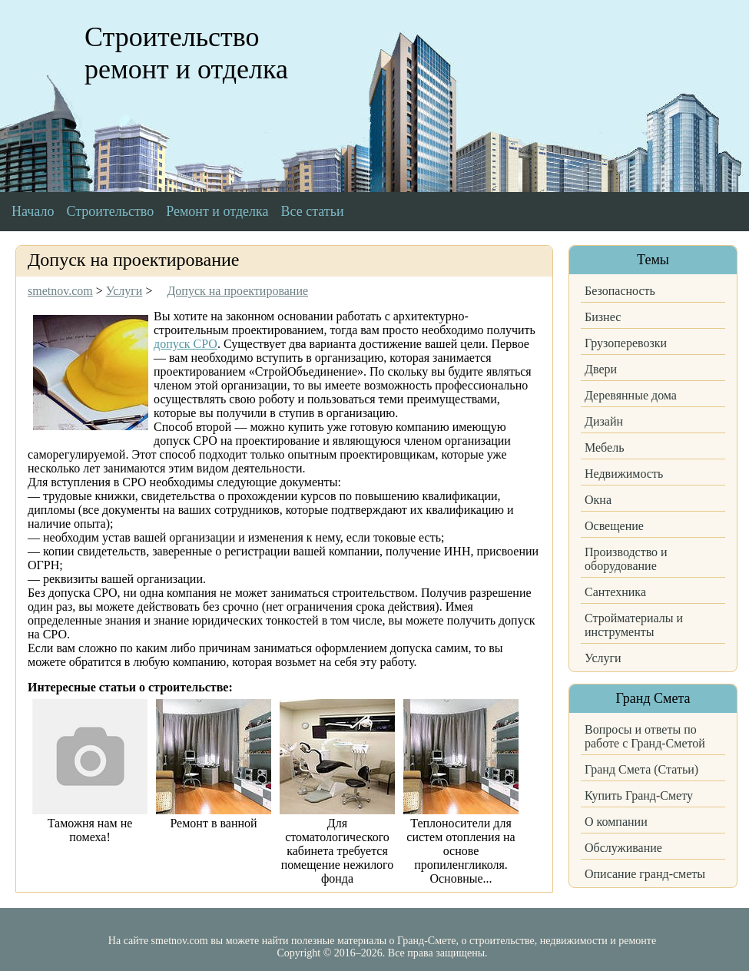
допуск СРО (185, 343)
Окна (598, 499)
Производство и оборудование (626, 558)
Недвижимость (624, 473)
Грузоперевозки (626, 343)
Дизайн (604, 421)
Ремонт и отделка (217, 211)
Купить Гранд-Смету (639, 795)
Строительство (110, 211)
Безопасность (620, 290)
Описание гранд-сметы (645, 873)
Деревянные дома (631, 395)
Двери (601, 369)
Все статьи (312, 211)
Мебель (604, 447)
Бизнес (603, 316)
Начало (33, 211)
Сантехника (615, 591)
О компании (616, 821)
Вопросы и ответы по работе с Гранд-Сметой (645, 736)
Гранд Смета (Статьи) (641, 769)
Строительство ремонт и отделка (186, 53)
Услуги (603, 657)
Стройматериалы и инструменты (634, 624)
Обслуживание (623, 847)
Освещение (614, 525)
